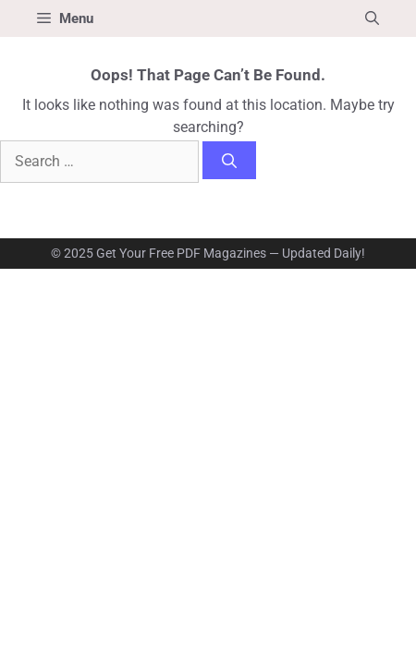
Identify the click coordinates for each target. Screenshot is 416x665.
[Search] (229, 160)
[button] (372, 18)
